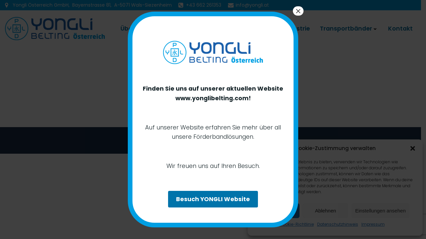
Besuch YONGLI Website (213, 199)
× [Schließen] (298, 11)
